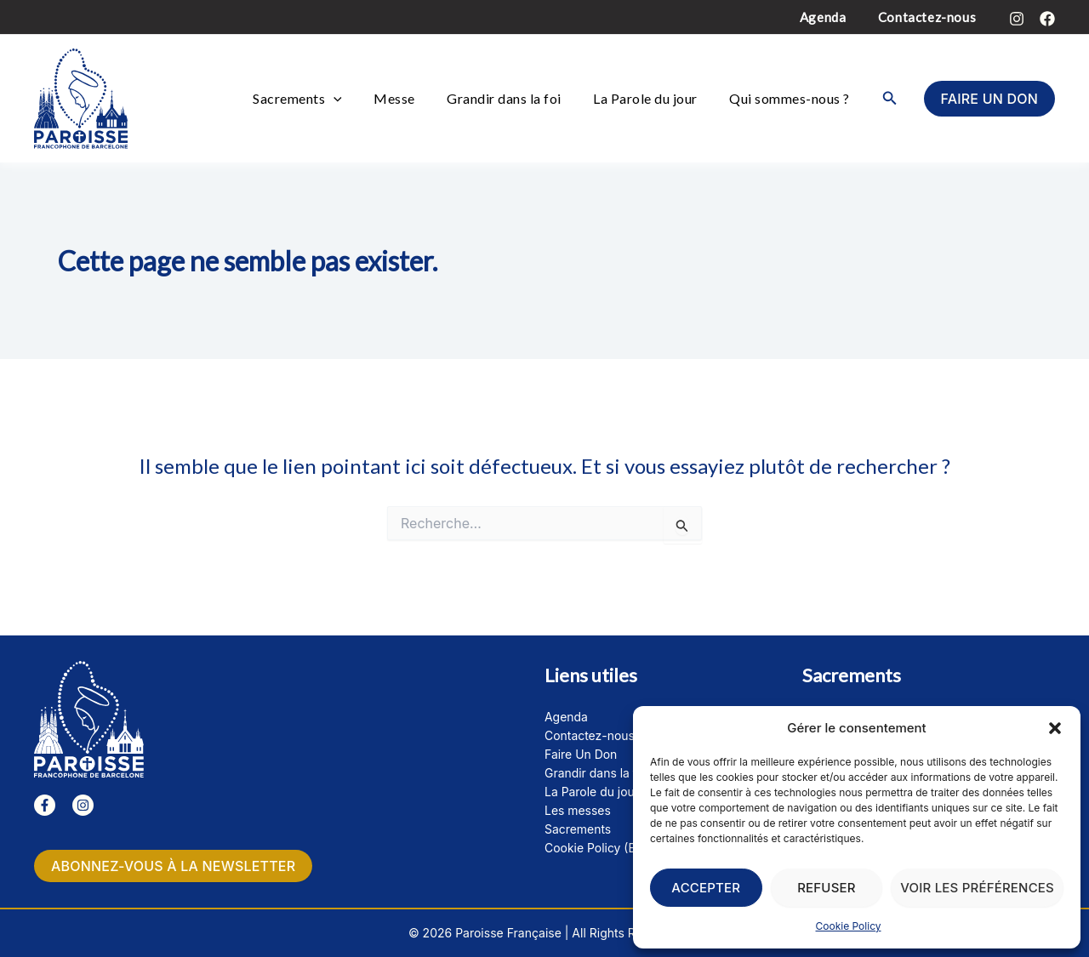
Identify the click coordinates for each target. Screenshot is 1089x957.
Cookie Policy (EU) (596, 847)
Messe (416, 98)
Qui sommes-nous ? (793, 98)
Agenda (832, 17)
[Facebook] (1047, 18)
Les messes (577, 810)
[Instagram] (1016, 18)
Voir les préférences (977, 888)
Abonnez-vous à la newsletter (173, 865)
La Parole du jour (654, 98)
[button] (1054, 728)
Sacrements (326, 98)
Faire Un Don (581, 754)
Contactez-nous (930, 17)
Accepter (705, 888)
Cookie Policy (848, 926)
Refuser (826, 888)
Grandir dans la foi (520, 98)
